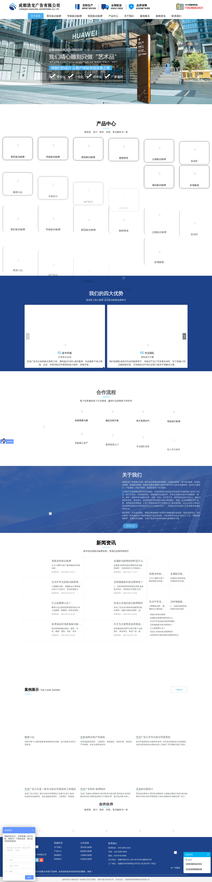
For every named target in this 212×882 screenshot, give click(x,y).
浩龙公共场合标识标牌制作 (161, 631)
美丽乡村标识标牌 (157, 614)
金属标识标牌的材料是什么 (161, 618)
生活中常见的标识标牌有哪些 (162, 621)
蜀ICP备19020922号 (106, 879)
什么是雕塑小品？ (157, 628)
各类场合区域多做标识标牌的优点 (164, 635)
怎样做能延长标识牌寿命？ (161, 625)
